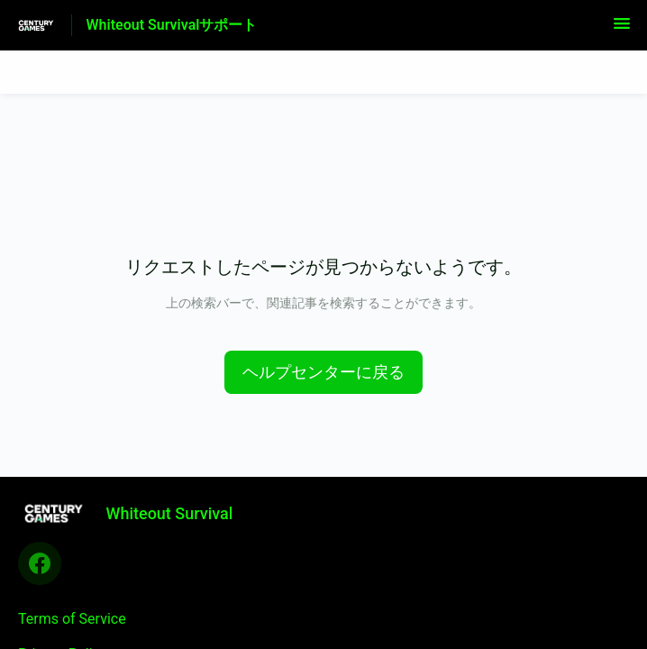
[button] (622, 29)
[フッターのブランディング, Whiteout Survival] (134, 513)
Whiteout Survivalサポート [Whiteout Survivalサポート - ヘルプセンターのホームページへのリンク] (172, 24)
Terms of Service (72, 618)
